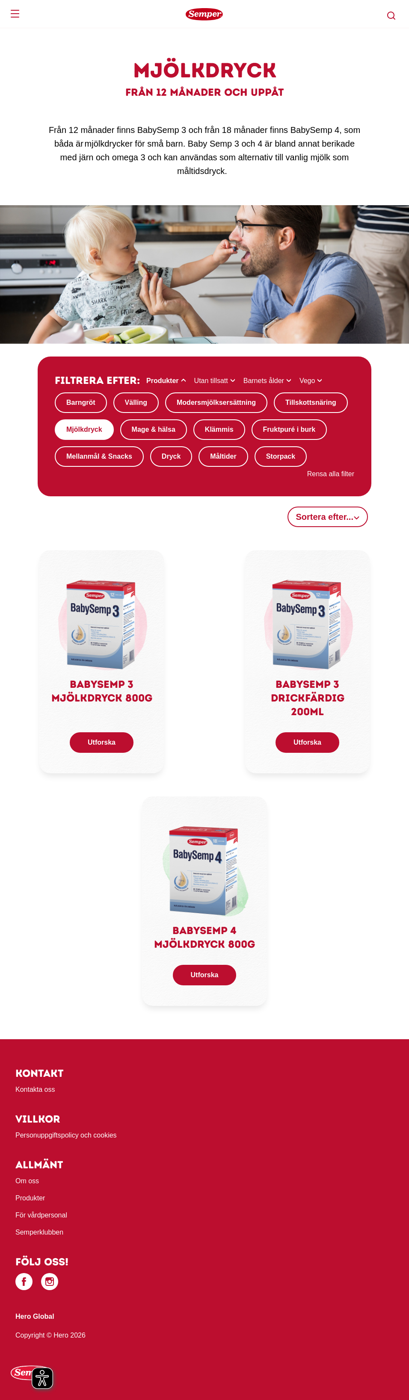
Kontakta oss (35, 1089)
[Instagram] (49, 1281)
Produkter (30, 1198)
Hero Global (34, 1316)
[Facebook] (24, 1281)
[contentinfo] (204, 1219)
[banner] (204, 14)
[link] (101, 624)
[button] (391, 16)
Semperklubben (39, 1232)
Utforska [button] (102, 742)
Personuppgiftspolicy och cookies (66, 1135)
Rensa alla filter (330, 473)
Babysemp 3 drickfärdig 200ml (307, 698)
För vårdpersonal (41, 1215)
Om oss (27, 1181)
